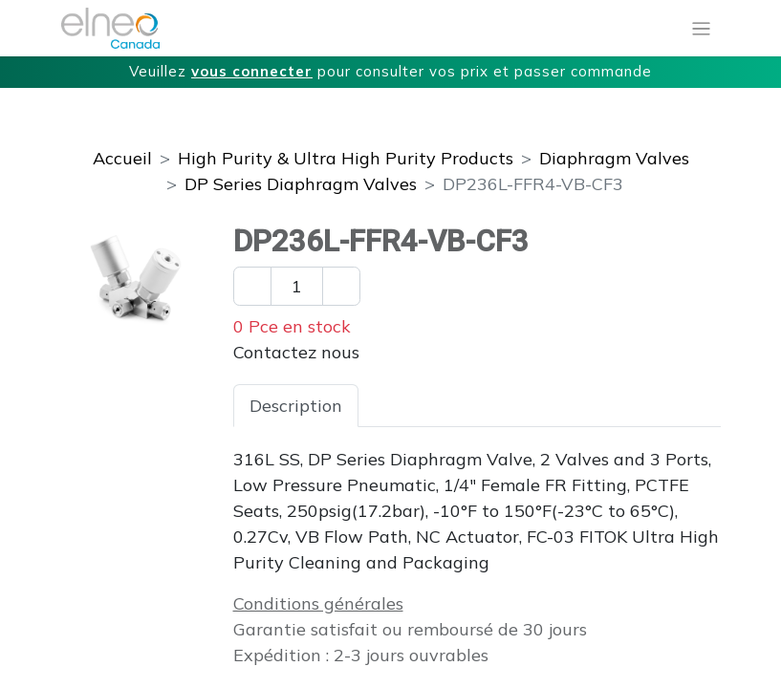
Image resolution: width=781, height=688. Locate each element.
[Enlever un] (252, 286)
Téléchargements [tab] (591, 406)
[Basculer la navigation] (701, 29)
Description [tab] (295, 406)
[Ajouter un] (341, 286)
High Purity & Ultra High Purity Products (345, 158)
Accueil (122, 158)
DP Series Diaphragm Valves (300, 184)
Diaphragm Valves (614, 158)
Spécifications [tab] (431, 406)
